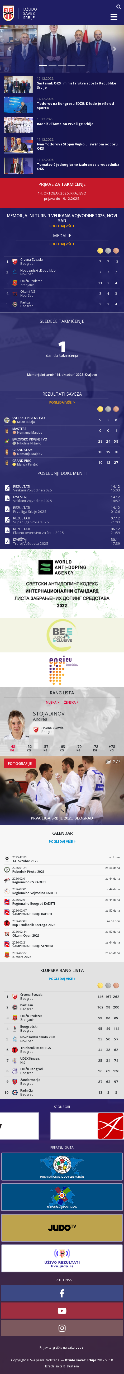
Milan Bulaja (26, 422)
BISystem (71, 1366)
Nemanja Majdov (29, 432)
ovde (79, 1347)
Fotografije (20, 763)
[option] (62, 1126)
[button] (9, 49)
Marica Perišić (27, 464)
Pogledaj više (61, 226)
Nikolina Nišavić (29, 443)
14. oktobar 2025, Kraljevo (62, 193)
